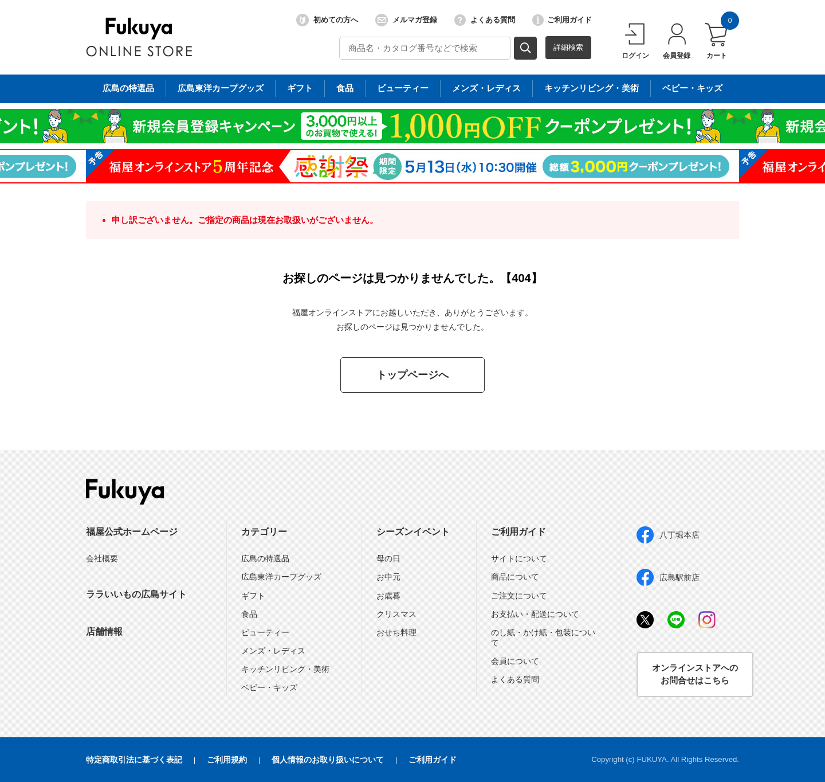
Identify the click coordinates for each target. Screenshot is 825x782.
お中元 (388, 576)
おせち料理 (396, 632)
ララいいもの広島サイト (136, 594)
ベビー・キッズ (269, 687)
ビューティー (265, 632)
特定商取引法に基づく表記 (134, 759)
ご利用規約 (227, 759)
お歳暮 (388, 595)
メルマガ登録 (406, 20)
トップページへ (412, 375)
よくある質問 (484, 20)
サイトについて (519, 558)
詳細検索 (568, 47)
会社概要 (102, 558)
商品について (515, 576)
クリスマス (396, 614)
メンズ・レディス (273, 650)
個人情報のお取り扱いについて (328, 759)
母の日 (388, 558)
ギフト (253, 595)
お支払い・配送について (535, 614)
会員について (515, 661)
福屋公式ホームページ (132, 532)
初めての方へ (327, 20)
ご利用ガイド (562, 20)
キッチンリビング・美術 (285, 669)
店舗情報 (104, 631)
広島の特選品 (265, 558)
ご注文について (519, 595)
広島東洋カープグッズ (281, 576)
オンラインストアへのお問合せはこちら (695, 674)
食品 (249, 614)
